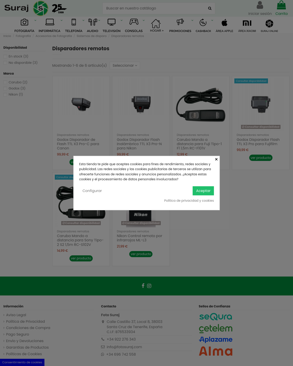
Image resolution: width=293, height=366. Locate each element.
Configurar (92, 190)
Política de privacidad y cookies (189, 200)
